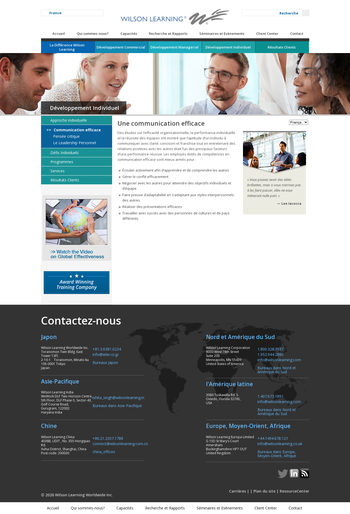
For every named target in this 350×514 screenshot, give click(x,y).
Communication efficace (77, 130)
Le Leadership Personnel (74, 142)
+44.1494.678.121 (272, 438)
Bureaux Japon (105, 362)
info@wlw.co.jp (106, 354)
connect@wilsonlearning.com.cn (120, 443)
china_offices (104, 451)
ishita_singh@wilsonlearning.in (118, 397)
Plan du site (264, 491)
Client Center (267, 33)
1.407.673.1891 (270, 396)
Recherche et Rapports (168, 33)
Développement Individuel (84, 107)
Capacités (128, 33)
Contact (296, 33)
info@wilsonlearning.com (279, 359)
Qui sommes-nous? (93, 33)
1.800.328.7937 (270, 349)
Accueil (58, 33)
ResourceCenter (294, 491)
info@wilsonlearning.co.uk (279, 443)
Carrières (237, 491)
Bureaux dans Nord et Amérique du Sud (276, 369)
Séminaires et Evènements (221, 33)
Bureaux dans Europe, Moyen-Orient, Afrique (276, 453)
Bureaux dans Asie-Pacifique (117, 405)
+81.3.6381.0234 (107, 349)
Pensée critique (66, 136)
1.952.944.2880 (270, 354)
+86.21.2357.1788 (108, 438)
